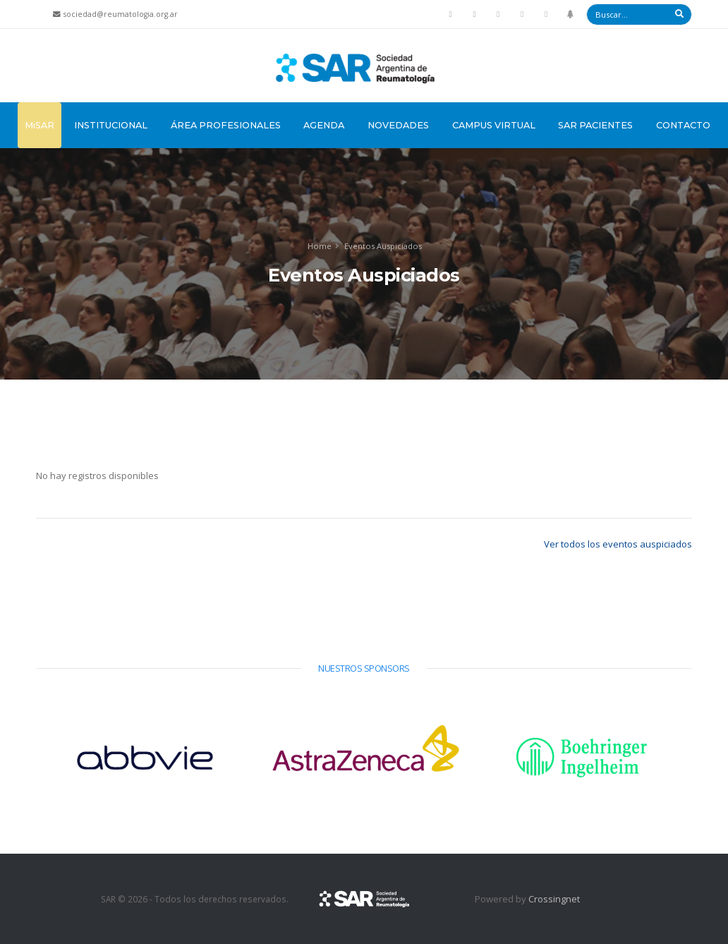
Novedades (398, 125)
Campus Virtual (493, 125)
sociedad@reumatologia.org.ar (120, 14)
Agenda (323, 125)
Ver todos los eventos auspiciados (618, 544)
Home (320, 246)
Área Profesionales (226, 125)
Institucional (110, 125)
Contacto (683, 125)
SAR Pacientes (595, 125)
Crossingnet (554, 898)
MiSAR (39, 125)
